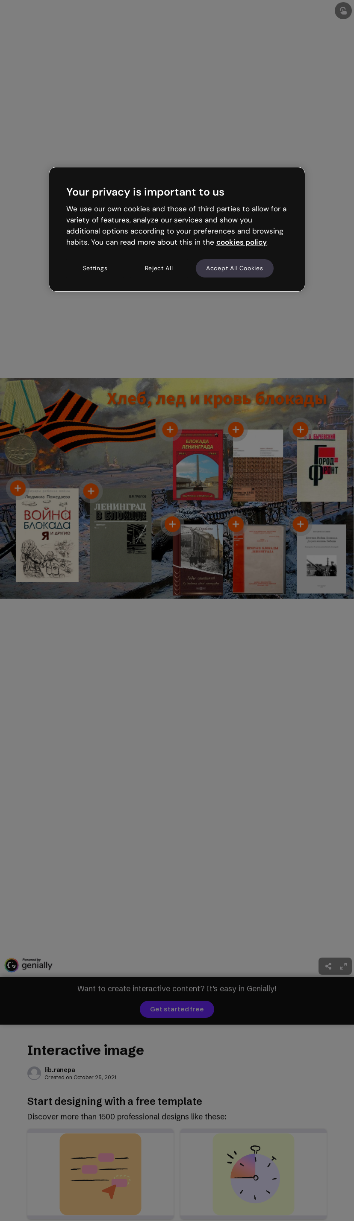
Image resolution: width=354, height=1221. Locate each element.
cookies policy (241, 242)
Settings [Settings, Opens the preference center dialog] (95, 268)
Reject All (159, 268)
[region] (177, 229)
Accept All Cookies (234, 268)
